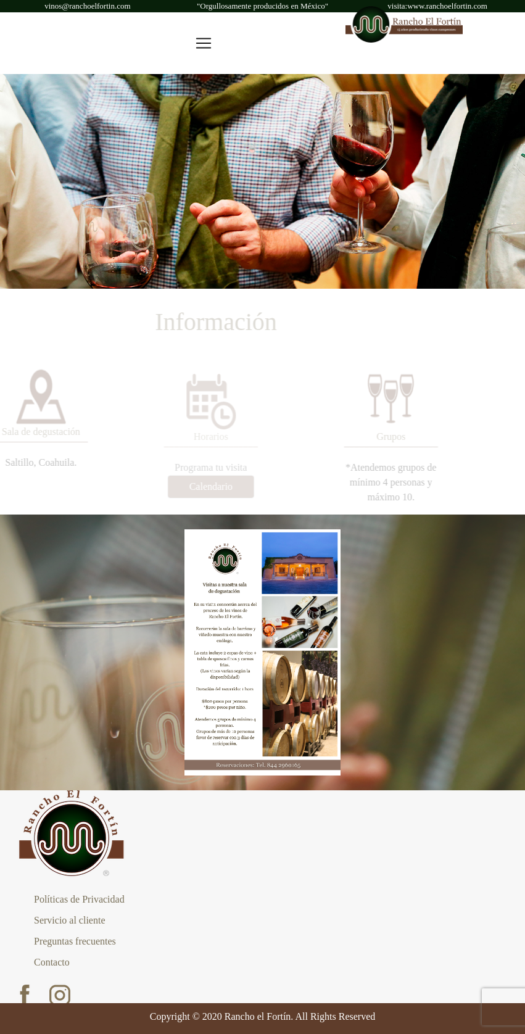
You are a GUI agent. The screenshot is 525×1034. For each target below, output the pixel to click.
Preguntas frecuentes (75, 941)
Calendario (206, 486)
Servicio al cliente (69, 920)
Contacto (52, 962)
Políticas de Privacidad (79, 899)
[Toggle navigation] (203, 43)
